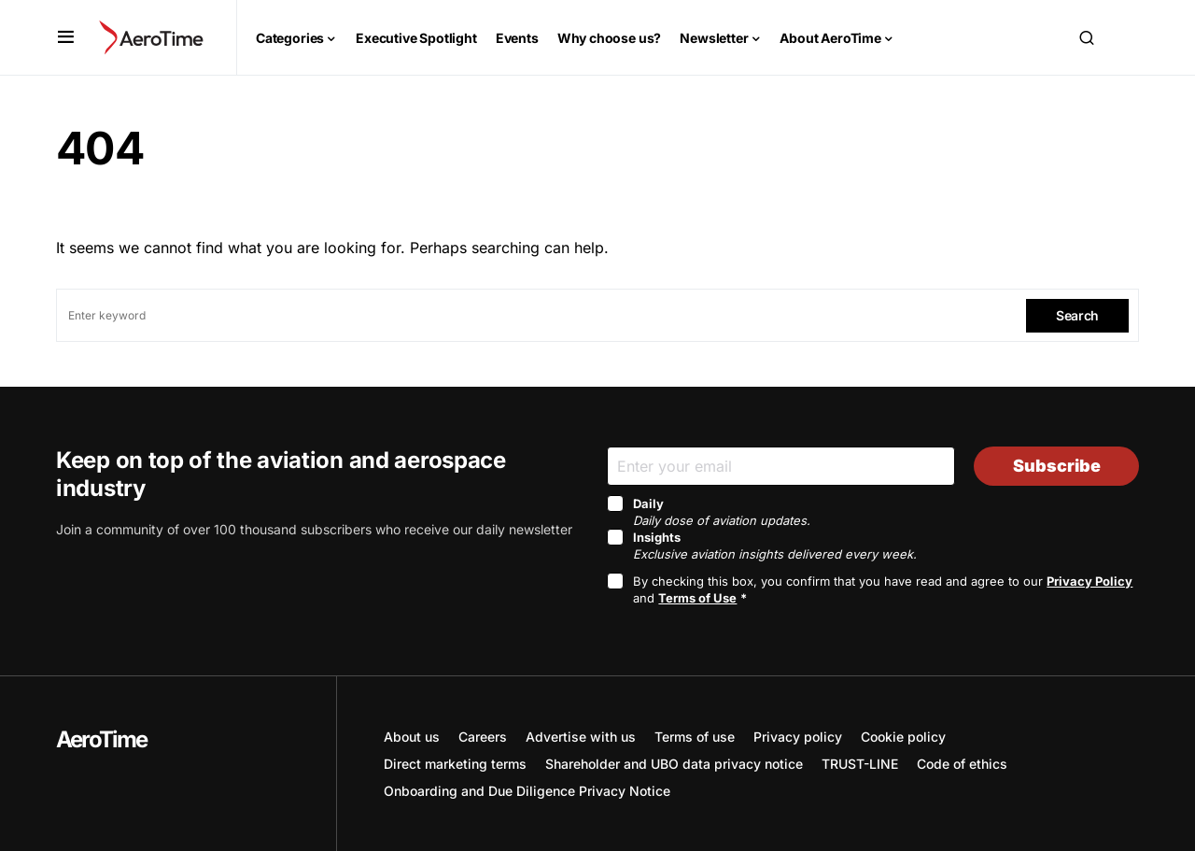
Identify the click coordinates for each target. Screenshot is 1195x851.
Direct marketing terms (455, 764)
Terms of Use (697, 597)
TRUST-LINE (860, 764)
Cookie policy (903, 737)
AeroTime (102, 739)
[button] (66, 37)
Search (1077, 315)
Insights (775, 545)
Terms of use (694, 737)
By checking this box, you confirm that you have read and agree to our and (882, 589)
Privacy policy (797, 737)
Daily (721, 512)
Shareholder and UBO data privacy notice (674, 764)
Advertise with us (581, 737)
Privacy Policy (1089, 581)
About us (412, 737)
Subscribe (1057, 465)
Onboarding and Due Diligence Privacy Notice (527, 791)
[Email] (781, 466)
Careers (482, 737)
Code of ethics (962, 764)
